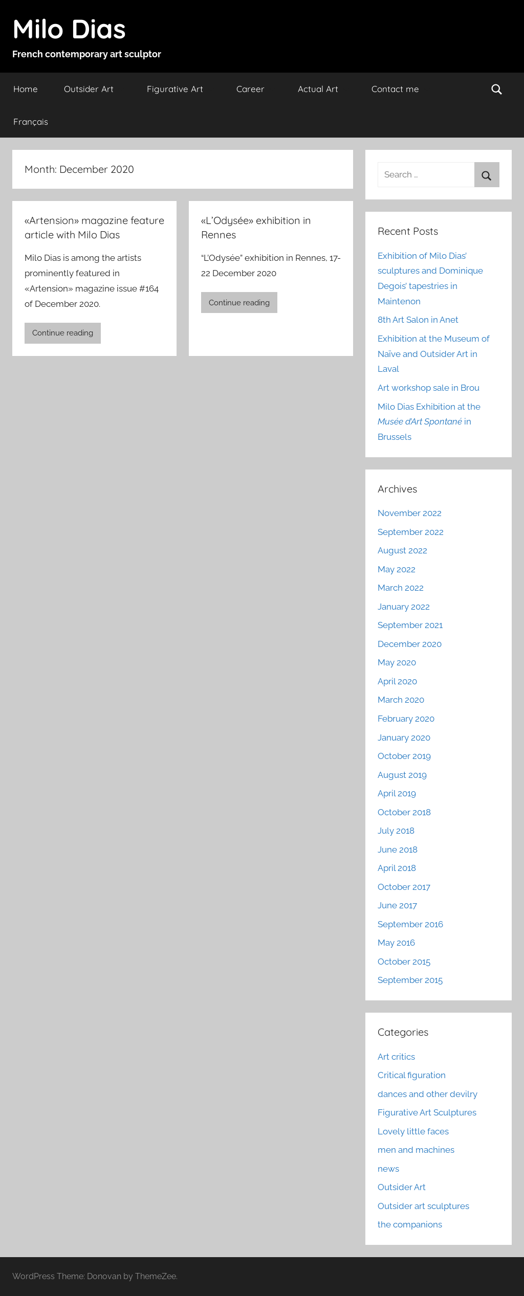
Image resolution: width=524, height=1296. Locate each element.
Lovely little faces (413, 1131)
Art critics (396, 1057)
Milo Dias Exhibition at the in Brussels (429, 421)
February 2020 (406, 718)
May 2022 (397, 569)
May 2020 (397, 662)
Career (256, 88)
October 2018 (404, 812)
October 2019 (404, 756)
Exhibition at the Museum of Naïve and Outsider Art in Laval (434, 353)
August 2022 (402, 550)
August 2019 (402, 775)
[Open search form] (497, 89)
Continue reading (62, 333)
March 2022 (401, 588)
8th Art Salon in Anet (418, 320)
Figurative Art (180, 88)
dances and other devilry (427, 1094)
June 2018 (398, 849)
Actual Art (324, 88)
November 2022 (410, 513)
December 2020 (410, 644)
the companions (410, 1224)
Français (30, 121)
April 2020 (397, 681)
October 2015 (404, 961)
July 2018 (396, 830)
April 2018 (397, 868)
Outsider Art (94, 88)
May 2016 (396, 942)
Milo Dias (69, 28)
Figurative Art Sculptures (427, 1112)
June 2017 (397, 905)
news (388, 1169)
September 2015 (410, 980)
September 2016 (410, 924)
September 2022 (411, 532)
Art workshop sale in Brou (428, 388)
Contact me (401, 88)
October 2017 (404, 887)
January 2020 (404, 737)
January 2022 (404, 606)
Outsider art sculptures (423, 1206)
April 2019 (397, 793)
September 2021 (410, 625)
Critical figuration (412, 1075)
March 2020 (401, 700)
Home (25, 88)
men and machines (416, 1150)
